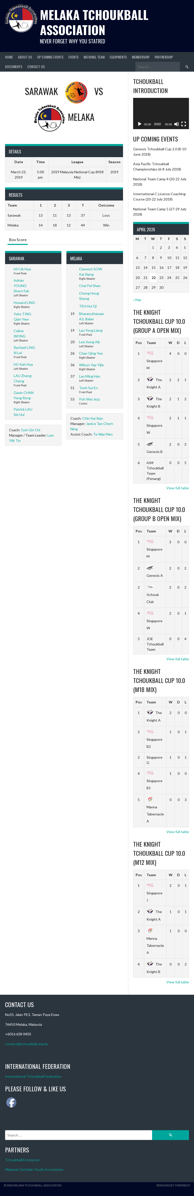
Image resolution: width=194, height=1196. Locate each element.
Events (73, 57)
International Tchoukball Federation (33, 1076)
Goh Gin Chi (30, 430)
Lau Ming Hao (89, 376)
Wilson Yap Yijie (91, 365)
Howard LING (24, 302)
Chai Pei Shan (90, 285)
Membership (141, 57)
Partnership (164, 57)
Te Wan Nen (103, 434)
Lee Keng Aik (89, 342)
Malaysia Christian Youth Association (34, 1169)
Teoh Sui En (88, 388)
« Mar (137, 300)
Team (151, 342)
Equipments (118, 57)
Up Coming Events (50, 57)
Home (9, 57)
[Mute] (176, 124)
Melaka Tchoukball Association (94, 22)
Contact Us (36, 66)
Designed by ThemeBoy (173, 1185)
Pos (139, 342)
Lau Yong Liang (91, 330)
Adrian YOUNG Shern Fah (21, 285)
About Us (25, 57)
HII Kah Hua (23, 364)
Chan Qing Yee (91, 353)
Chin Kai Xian (92, 418)
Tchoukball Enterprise (22, 1160)
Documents (13, 66)
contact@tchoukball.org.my (26, 1044)
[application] (161, 113)
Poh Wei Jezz (89, 399)
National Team (94, 57)
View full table (177, 488)
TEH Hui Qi (88, 306)
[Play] (139, 124)
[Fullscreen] (183, 124)
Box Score (18, 239)
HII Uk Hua (22, 269)
